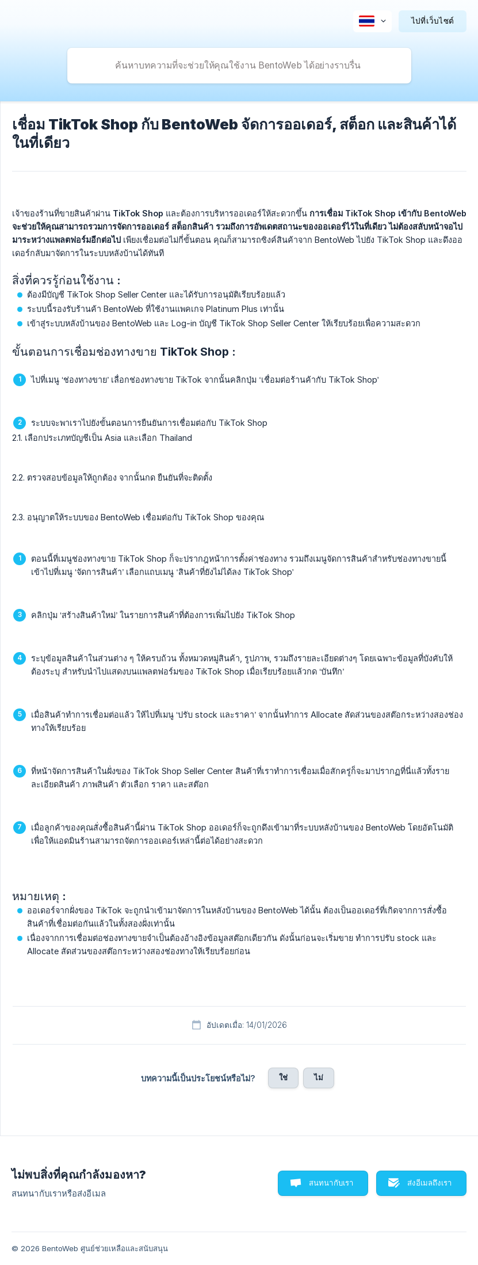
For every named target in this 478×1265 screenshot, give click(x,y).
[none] (372, 21)
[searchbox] (239, 65)
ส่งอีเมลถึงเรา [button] (429, 1182)
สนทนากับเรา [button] (331, 1182)
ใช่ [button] (283, 1077)
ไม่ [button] (318, 1077)
